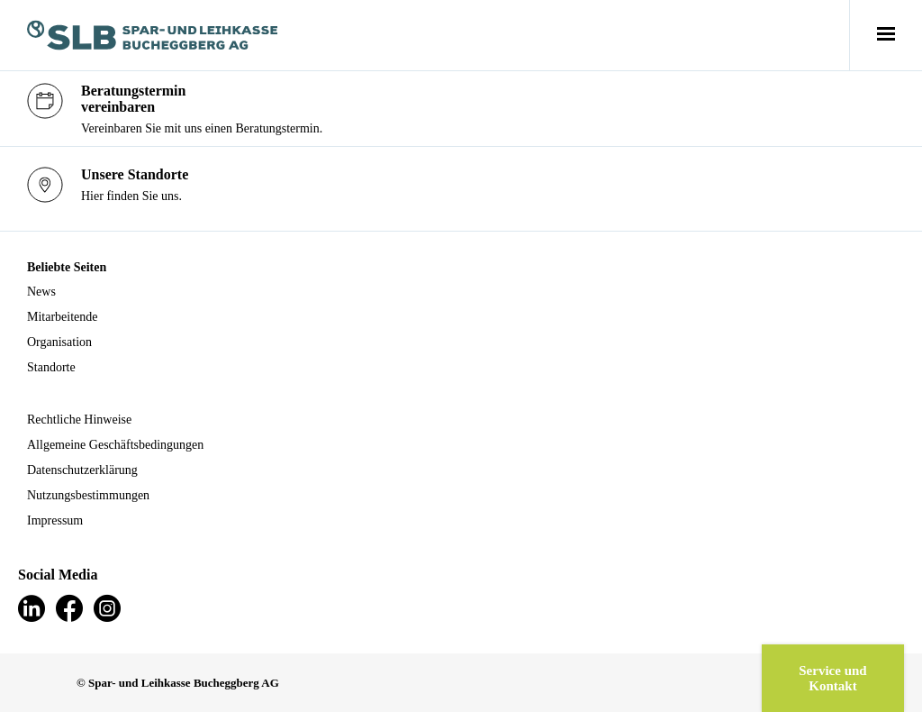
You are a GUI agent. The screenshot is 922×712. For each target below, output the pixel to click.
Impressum (55, 520)
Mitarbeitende (62, 317)
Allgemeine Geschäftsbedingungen (115, 445)
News (41, 291)
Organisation (59, 342)
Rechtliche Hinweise (79, 419)
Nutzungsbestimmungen (88, 495)
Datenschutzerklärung (82, 470)
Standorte (51, 367)
